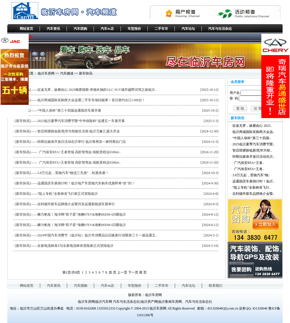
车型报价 (134, 29)
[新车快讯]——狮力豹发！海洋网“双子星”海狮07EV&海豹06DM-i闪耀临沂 (70, 214)
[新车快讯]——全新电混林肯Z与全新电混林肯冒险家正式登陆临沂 (64, 246)
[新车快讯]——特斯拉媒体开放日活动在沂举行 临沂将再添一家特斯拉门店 (70, 142)
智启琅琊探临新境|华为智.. (252, 150)
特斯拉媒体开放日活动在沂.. (253, 157)
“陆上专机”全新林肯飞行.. (251, 187)
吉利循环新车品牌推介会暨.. (253, 194)
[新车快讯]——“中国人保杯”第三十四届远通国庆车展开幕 (58, 110)
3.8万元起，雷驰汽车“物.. (251, 175)
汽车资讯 (53, 29)
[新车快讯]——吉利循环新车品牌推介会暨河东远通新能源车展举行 (65, 204)
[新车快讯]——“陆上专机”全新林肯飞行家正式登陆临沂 (56, 194)
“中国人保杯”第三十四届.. (251, 138)
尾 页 (143, 272)
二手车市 (161, 29)
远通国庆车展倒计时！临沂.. (253, 181)
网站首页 (26, 29)
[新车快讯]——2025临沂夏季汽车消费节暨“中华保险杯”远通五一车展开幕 (70, 121)
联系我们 (215, 286)
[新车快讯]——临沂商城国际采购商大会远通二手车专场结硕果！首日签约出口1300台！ (80, 100)
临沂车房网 (46, 73)
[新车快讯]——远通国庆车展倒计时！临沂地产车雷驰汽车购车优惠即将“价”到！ (75, 183)
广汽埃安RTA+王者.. (248, 163)
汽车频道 (67, 73)
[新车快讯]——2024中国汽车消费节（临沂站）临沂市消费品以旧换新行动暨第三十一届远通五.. (86, 235)
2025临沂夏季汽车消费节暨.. (253, 144)
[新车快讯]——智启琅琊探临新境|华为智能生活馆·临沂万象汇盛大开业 (67, 131)
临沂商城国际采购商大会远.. (253, 132)
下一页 (133, 272)
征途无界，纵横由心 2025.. (252, 126)
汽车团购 (80, 29)
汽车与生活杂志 (220, 29)
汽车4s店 (107, 29)
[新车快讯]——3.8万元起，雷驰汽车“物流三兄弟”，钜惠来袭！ (62, 173)
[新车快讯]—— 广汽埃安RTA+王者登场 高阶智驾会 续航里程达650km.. (68, 152)
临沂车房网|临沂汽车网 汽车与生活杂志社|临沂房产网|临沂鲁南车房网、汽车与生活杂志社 (145, 302)
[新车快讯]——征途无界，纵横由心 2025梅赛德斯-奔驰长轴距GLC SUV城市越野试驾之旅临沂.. (86, 90)
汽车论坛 (188, 29)
